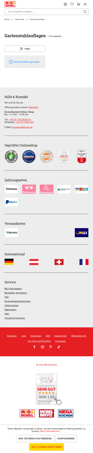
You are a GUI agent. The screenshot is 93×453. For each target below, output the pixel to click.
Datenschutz (60, 336)
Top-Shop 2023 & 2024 (39, 341)
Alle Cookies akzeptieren (46, 447)
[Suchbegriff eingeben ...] (46, 11)
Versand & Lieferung (15, 318)
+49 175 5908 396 (25, 122)
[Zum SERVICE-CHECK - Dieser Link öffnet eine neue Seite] (46, 389)
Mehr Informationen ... (50, 431)
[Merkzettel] (72, 4)
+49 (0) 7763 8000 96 (20, 119)
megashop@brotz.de (22, 127)
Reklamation (11, 309)
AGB (48, 336)
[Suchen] (85, 11)
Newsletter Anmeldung (16, 293)
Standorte (33, 107)
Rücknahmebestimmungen (17, 301)
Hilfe (7, 314)
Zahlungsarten (12, 305)
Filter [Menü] (25, 49)
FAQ (7, 297)
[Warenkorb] (78, 4)
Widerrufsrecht (78, 336)
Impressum (36, 336)
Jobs (23, 336)
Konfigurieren (66, 438)
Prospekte (60, 341)
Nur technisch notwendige (35, 438)
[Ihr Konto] (65, 4)
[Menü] (85, 4)
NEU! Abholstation (13, 288)
